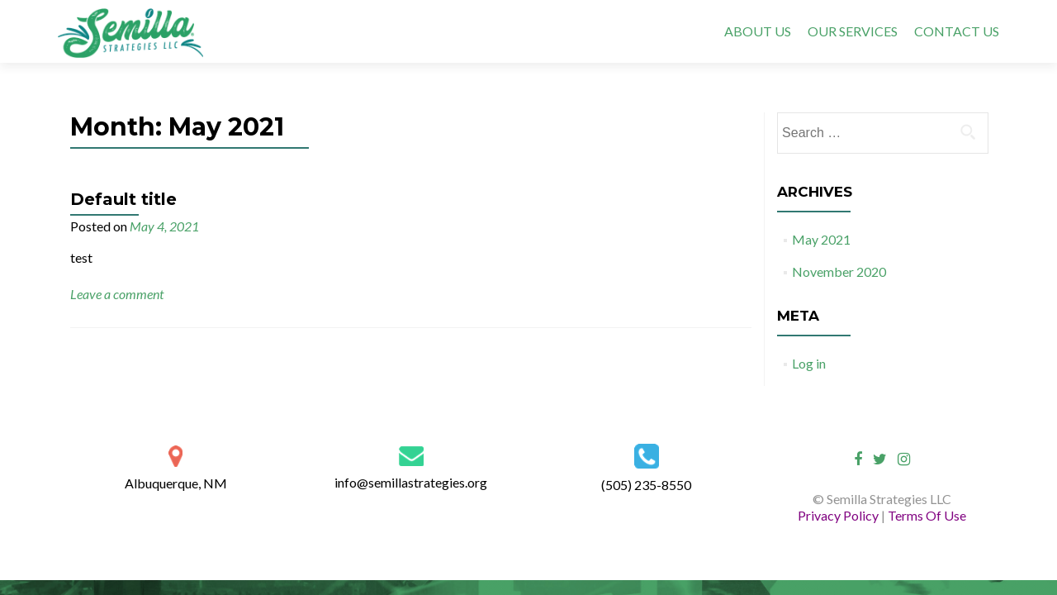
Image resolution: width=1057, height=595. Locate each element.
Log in (809, 363)
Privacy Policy (839, 515)
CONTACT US (956, 31)
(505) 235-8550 (646, 485)
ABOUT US (757, 31)
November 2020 (839, 271)
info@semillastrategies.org (410, 482)
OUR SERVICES (853, 31)
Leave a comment (117, 294)
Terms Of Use (927, 515)
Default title (123, 199)
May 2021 (821, 239)
